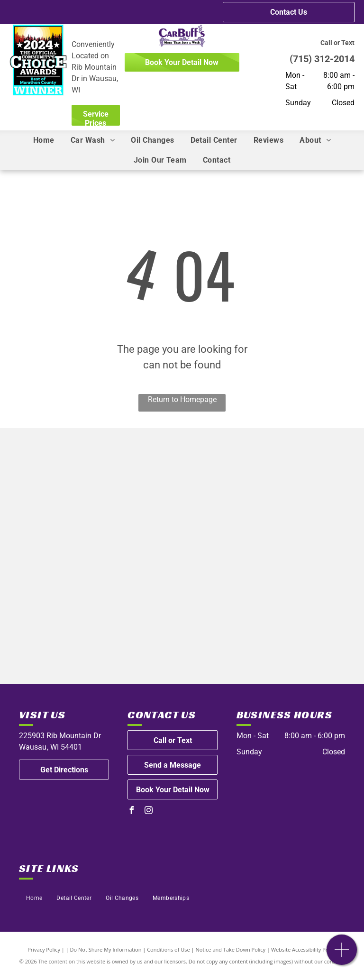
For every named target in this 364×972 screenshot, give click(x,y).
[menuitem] (44, 140)
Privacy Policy (43, 949)
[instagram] (148, 811)
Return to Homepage (182, 399)
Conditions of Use (168, 949)
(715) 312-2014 (322, 58)
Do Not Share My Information (106, 949)
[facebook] (131, 811)
